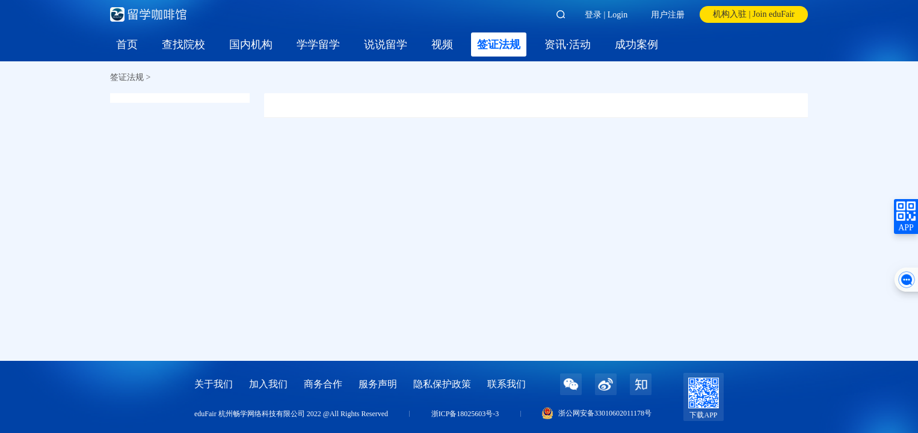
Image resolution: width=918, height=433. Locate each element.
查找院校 (183, 44)
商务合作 (323, 384)
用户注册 (668, 14)
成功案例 (636, 44)
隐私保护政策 (442, 384)
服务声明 (378, 384)
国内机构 (251, 44)
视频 (442, 44)
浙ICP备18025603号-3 (465, 414)
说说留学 (385, 44)
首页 (127, 44)
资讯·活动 (567, 44)
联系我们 (506, 384)
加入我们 (268, 384)
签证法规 (498, 44)
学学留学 (318, 44)
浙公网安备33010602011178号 (605, 413)
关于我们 (213, 384)
